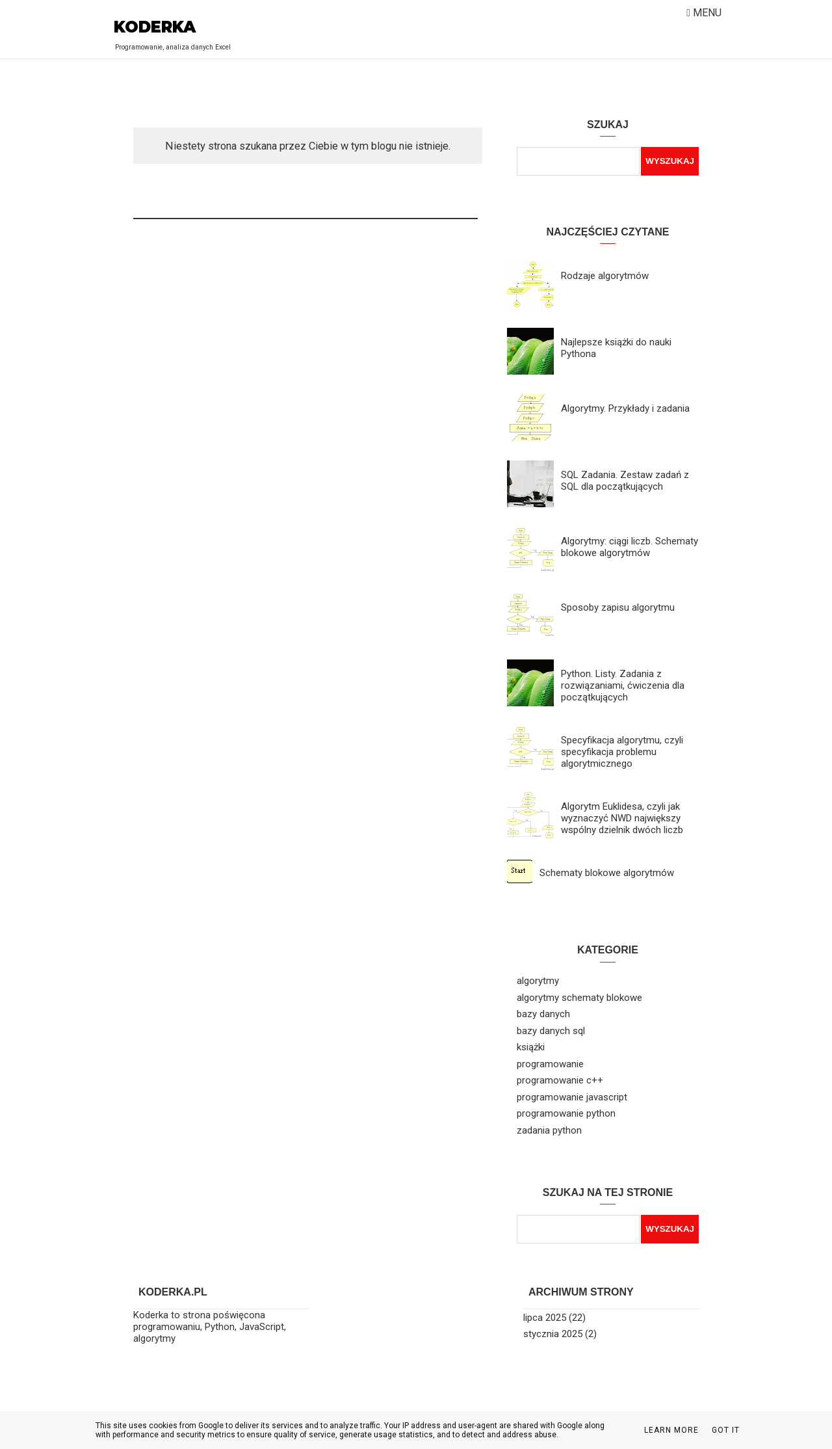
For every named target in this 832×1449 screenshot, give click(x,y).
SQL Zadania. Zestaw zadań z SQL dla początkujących (625, 480)
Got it (726, 1430)
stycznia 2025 (552, 1334)
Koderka (155, 27)
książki (531, 1047)
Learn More (671, 1430)
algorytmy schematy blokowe (579, 998)
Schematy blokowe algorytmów (607, 873)
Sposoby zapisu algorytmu (618, 607)
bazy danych (543, 1014)
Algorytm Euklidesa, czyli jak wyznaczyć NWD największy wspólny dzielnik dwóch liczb (622, 818)
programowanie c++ (560, 1080)
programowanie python (566, 1113)
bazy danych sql (551, 1031)
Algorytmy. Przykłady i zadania (625, 408)
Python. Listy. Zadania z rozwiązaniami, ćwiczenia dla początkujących (622, 685)
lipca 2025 (544, 1317)
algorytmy (538, 981)
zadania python (549, 1130)
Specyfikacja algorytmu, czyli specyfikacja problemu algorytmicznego (622, 751)
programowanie (550, 1064)
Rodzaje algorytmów (605, 276)
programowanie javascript (572, 1097)
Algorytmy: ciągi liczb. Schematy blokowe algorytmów (629, 547)
